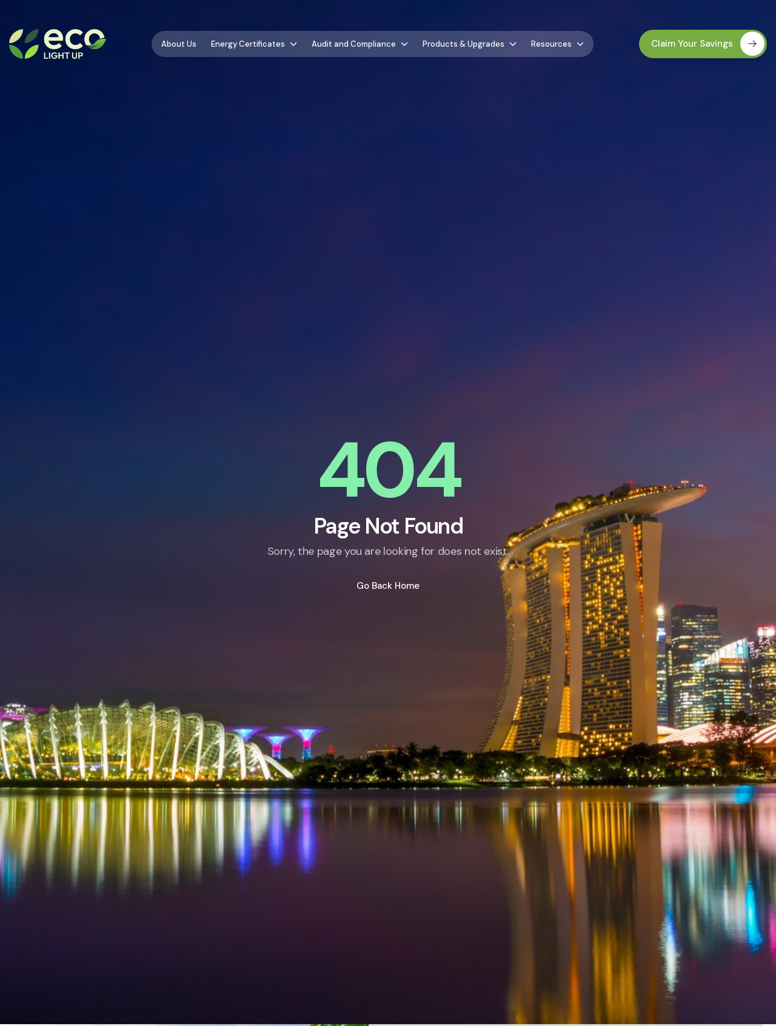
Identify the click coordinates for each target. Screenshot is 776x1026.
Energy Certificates (254, 44)
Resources (557, 44)
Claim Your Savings (707, 44)
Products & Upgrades (470, 44)
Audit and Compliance (360, 44)
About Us (178, 44)
